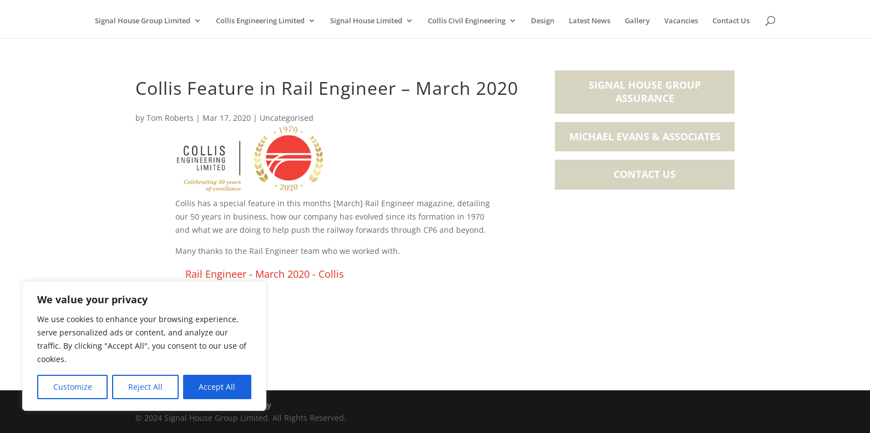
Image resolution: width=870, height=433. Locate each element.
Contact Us (731, 21)
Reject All (145, 386)
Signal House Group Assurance (645, 91)
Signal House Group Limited (142, 21)
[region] (144, 346)
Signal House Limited (366, 21)
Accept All (217, 386)
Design (542, 21)
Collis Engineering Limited (260, 21)
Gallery (637, 21)
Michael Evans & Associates (645, 136)
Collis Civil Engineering (466, 21)
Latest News (589, 21)
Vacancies (681, 21)
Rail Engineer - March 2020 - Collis (264, 274)
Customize (72, 386)
